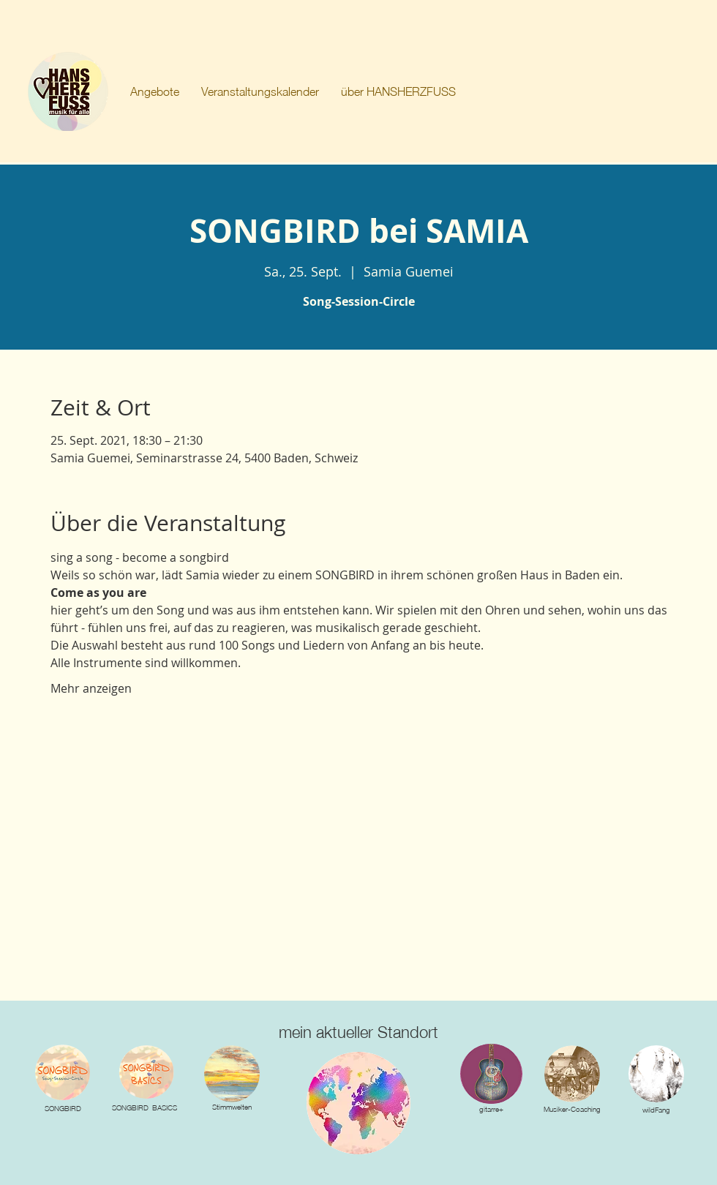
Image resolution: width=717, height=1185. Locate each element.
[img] (232, 1073)
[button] (154, 91)
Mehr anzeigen (91, 688)
